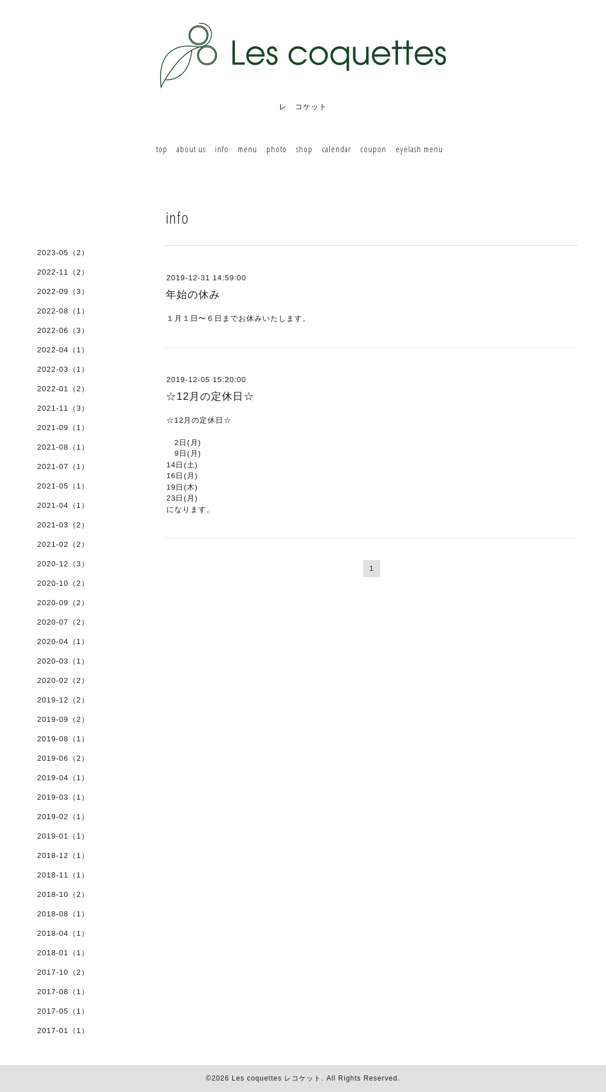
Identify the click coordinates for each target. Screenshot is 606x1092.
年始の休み (193, 294)
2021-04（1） (63, 505)
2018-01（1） (63, 952)
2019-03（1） (63, 797)
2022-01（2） (63, 388)
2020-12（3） (63, 563)
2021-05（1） (63, 486)
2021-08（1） (63, 447)
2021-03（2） (63, 525)
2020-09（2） (63, 602)
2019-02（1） (63, 816)
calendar (336, 148)
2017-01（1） (63, 1030)
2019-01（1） (63, 836)
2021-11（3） (63, 408)
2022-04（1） (63, 350)
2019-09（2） (63, 719)
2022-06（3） (63, 330)
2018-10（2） (63, 894)
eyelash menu (419, 148)
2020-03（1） (63, 661)
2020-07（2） (63, 622)
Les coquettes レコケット (276, 1078)
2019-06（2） (63, 758)
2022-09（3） (63, 291)
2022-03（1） (63, 369)
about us (191, 148)
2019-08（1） (63, 738)
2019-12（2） (63, 700)
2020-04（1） (63, 641)
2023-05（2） (63, 252)
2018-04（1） (63, 933)
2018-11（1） (63, 875)
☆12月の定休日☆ (210, 396)
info (222, 148)
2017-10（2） (63, 972)
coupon (373, 148)
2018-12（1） (63, 855)
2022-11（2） (63, 272)
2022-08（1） (63, 311)
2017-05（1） (63, 1011)
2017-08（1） (63, 991)
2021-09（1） (63, 427)
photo (276, 148)
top (162, 148)
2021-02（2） (63, 544)
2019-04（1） (63, 777)
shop (304, 148)
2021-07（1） (63, 466)
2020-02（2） (63, 680)
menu (247, 148)
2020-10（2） (63, 583)
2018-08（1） (63, 914)
